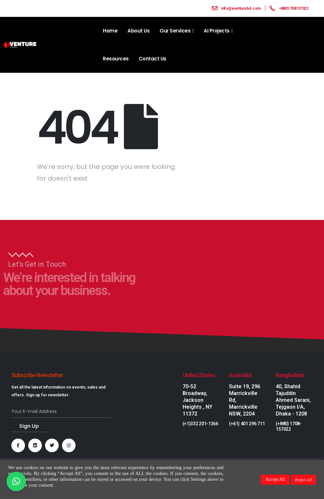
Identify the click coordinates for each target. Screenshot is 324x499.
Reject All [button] (303, 479)
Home (110, 30)
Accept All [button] (275, 479)
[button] (16, 481)
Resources (116, 58)
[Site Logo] (20, 45)
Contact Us (152, 58)
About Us (138, 30)
